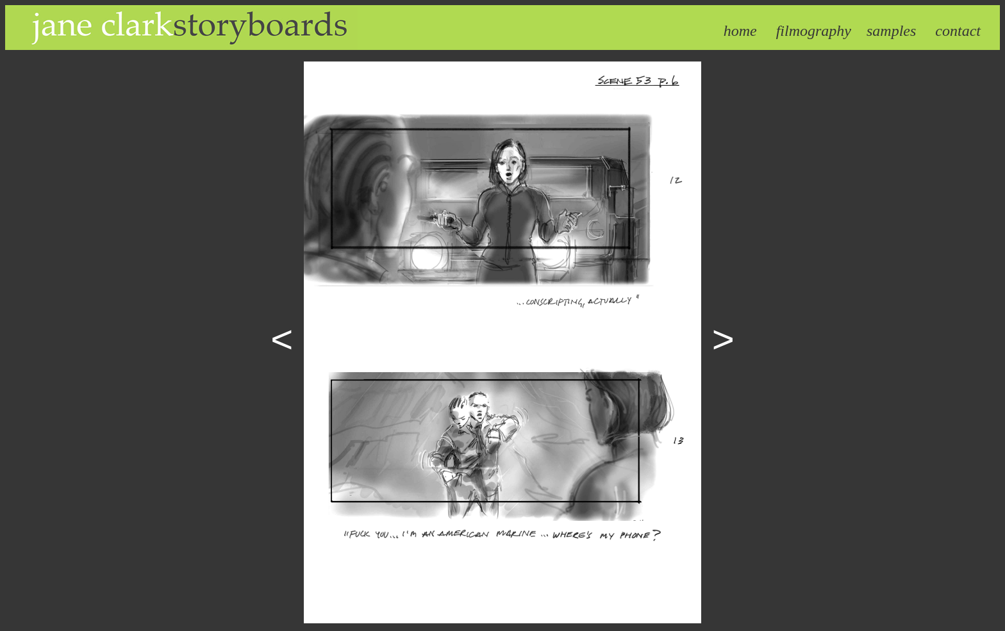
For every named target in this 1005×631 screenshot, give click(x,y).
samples (891, 30)
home (740, 30)
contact (958, 30)
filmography (813, 30)
